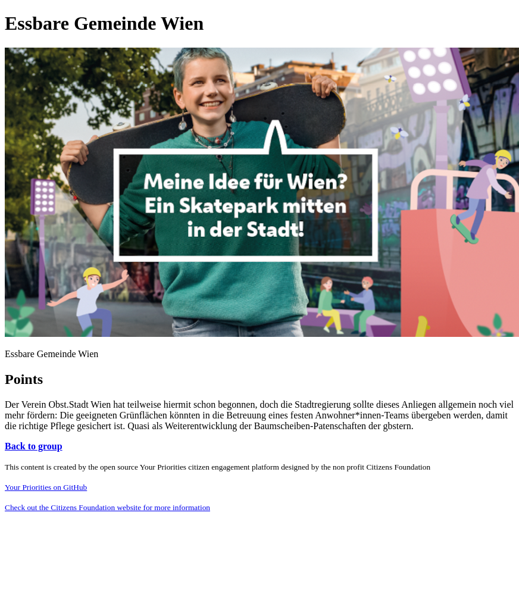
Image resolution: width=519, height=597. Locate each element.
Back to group (33, 446)
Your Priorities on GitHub (46, 487)
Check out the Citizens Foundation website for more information (107, 507)
